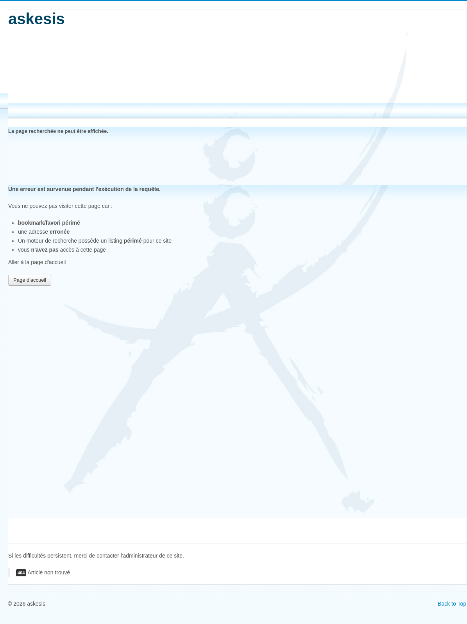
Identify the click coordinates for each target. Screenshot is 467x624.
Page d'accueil (29, 280)
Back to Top (452, 604)
